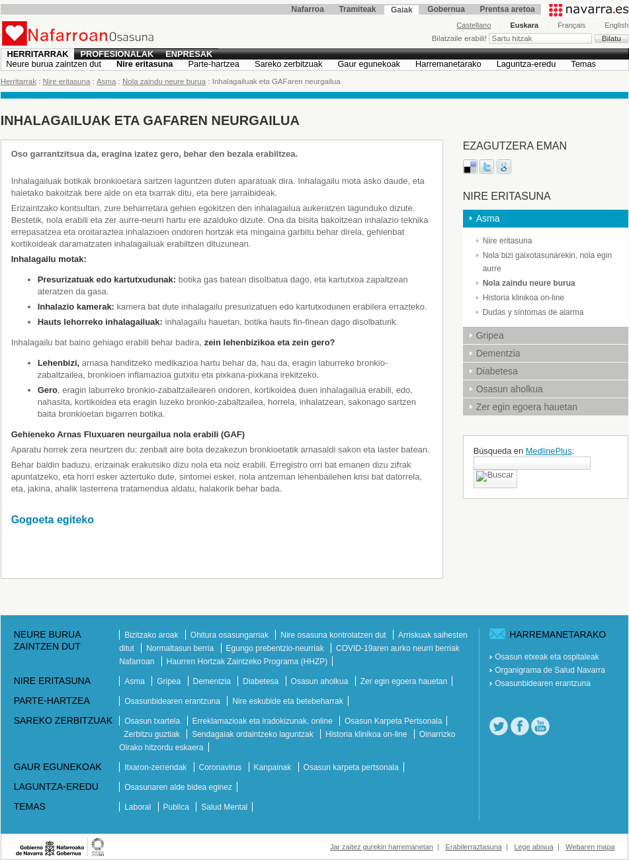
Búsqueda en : (524, 451)
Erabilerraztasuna (474, 847)
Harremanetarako (448, 64)
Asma (106, 81)
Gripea (490, 335)
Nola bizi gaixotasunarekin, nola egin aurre (547, 262)
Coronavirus (221, 767)
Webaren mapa (590, 847)
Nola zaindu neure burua (164, 81)
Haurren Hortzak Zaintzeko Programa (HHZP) (247, 661)
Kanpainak (274, 767)
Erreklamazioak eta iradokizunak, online (263, 721)
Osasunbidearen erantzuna (173, 701)
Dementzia (498, 353)
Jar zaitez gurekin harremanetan (381, 847)
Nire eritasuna (144, 64)
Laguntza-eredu (526, 64)
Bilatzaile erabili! (460, 38)
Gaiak (402, 10)
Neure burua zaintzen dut (53, 64)
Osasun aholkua (509, 389)
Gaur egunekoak (368, 64)
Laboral (138, 807)
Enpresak (188, 54)
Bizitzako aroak (152, 635)
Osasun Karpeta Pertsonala (393, 721)
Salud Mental (224, 807)
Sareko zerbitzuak (288, 64)
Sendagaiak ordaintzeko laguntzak (253, 734)
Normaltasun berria (181, 648)
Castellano (473, 25)
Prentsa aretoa (507, 9)
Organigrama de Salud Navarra (550, 670)
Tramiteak (357, 9)
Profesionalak (116, 54)
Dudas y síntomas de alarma (533, 312)
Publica (177, 807)
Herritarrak (38, 54)
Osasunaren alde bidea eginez (178, 787)
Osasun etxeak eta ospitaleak (547, 657)
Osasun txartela (153, 721)
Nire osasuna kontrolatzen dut (334, 635)
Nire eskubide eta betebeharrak (287, 701)
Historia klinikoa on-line (523, 297)
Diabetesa (497, 371)
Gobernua (446, 9)
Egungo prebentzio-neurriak (276, 648)
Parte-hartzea (213, 64)
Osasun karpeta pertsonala (351, 767)
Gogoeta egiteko (52, 519)
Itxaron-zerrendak (156, 767)
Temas (583, 64)
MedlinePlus (549, 451)
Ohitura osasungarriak (230, 635)
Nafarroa (308, 9)
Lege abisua (533, 847)
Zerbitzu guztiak (153, 734)
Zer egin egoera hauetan (526, 407)
